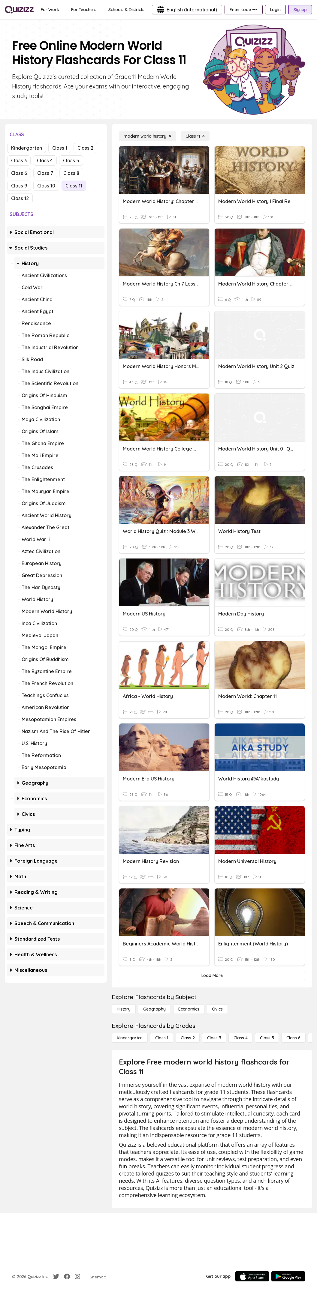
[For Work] (50, 9)
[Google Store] (288, 1276)
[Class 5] (267, 1038)
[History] (124, 1009)
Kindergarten (26, 148)
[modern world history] (147, 136)
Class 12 (20, 198)
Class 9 (19, 186)
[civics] (217, 1009)
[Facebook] (67, 1276)
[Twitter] (56, 1276)
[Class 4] (240, 1038)
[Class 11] (195, 136)
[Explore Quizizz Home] (19, 9)
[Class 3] (214, 1038)
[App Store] (252, 1276)
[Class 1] (161, 1038)
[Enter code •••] (243, 9)
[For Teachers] (83, 9)
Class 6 (19, 173)
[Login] (275, 9)
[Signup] (300, 9)
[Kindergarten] (130, 1038)
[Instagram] (77, 1276)
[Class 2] (188, 1038)
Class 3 (19, 160)
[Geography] (154, 1009)
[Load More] (212, 975)
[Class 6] (293, 1038)
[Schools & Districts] (126, 9)
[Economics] (188, 1009)
